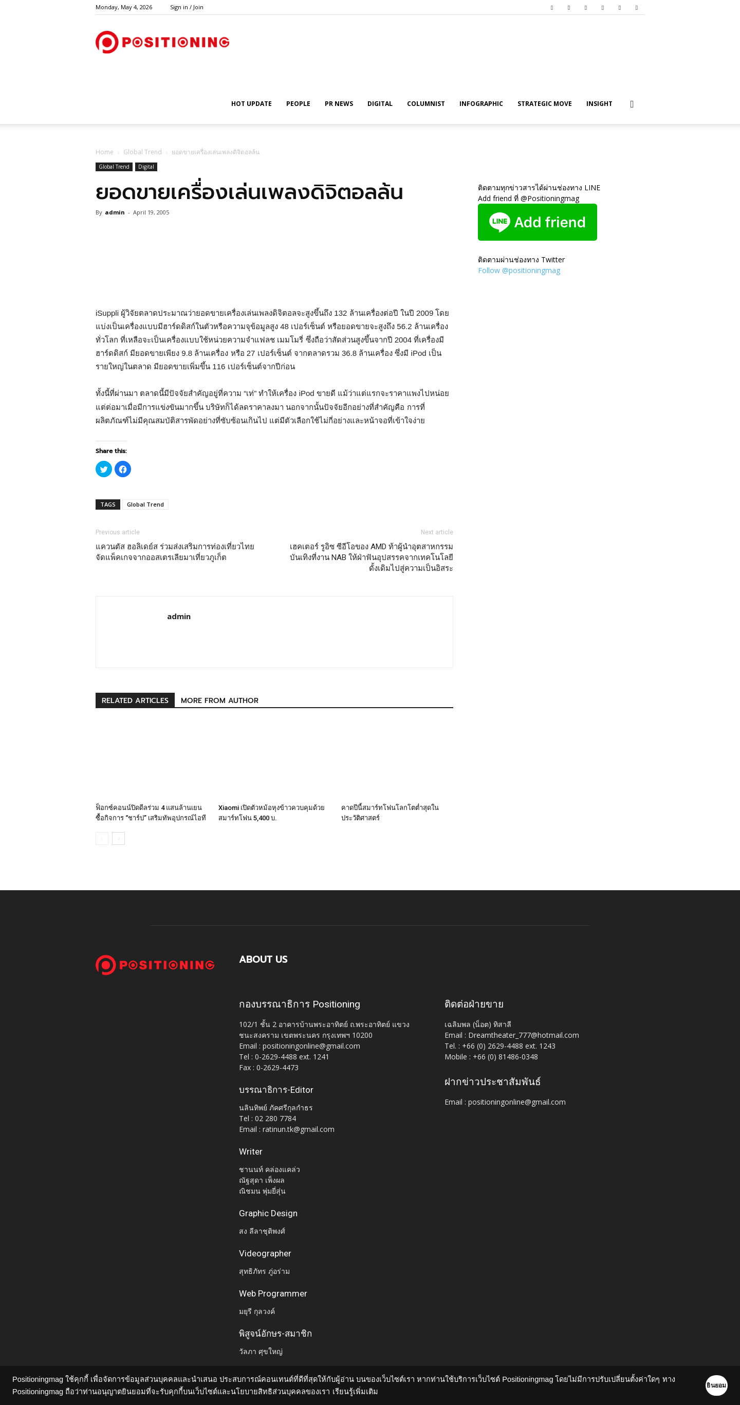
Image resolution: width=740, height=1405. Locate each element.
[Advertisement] (274, 280)
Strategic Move (544, 103)
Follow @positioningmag (519, 270)
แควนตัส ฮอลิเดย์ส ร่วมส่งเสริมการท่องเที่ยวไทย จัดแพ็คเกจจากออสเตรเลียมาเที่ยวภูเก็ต (175, 552)
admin (115, 212)
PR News (339, 103)
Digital (380, 103)
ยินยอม (700, 1385)
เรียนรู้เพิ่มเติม (385, 1392)
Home (105, 152)
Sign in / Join (186, 7)
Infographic (481, 103)
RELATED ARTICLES (135, 700)
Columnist (426, 103)
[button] (632, 105)
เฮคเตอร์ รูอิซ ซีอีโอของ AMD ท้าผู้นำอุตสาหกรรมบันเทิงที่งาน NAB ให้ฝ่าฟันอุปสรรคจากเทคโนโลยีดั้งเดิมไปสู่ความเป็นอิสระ (371, 557)
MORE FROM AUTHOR (219, 700)
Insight (599, 103)
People (298, 103)
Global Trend (142, 152)
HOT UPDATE (251, 103)
